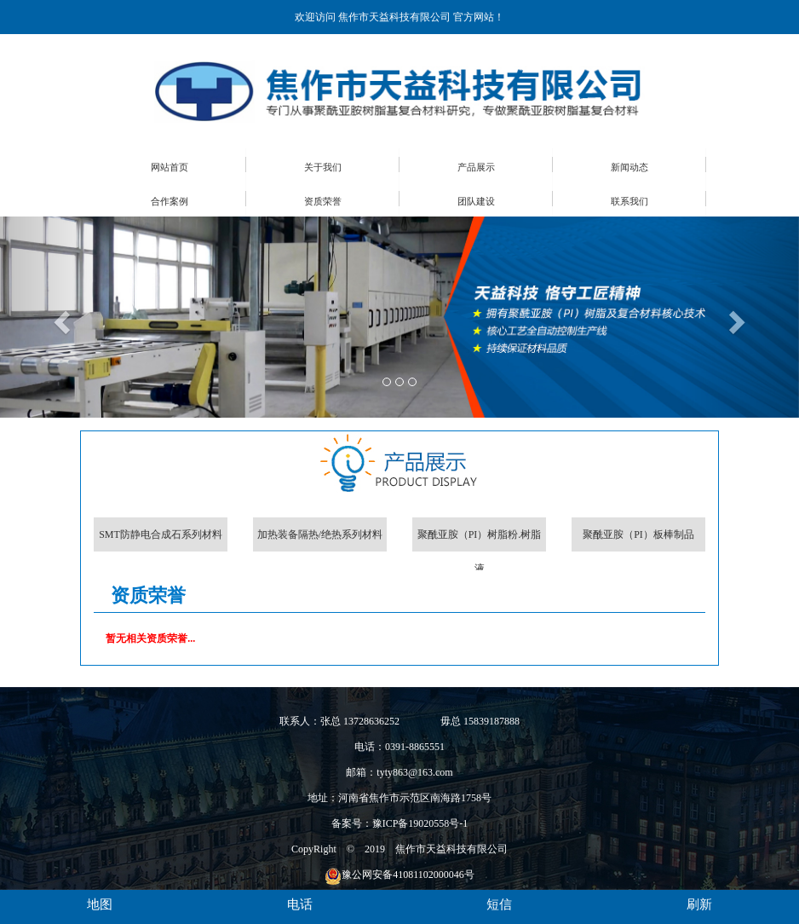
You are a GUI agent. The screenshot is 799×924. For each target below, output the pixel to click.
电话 (300, 904)
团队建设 (476, 201)
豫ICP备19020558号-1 (420, 823)
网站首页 (169, 167)
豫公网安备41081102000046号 (399, 875)
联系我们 (629, 201)
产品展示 (476, 167)
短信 (499, 904)
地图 (99, 904)
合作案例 (169, 201)
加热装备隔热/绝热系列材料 (319, 534)
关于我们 (323, 167)
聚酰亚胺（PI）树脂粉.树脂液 (479, 540)
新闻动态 (629, 167)
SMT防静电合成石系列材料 (160, 534)
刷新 (699, 904)
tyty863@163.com (414, 772)
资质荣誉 (323, 201)
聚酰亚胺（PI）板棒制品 (638, 534)
